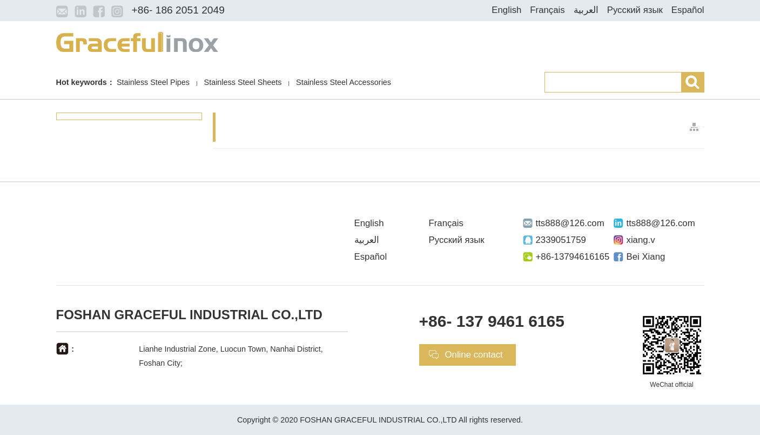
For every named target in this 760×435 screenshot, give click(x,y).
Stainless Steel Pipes (153, 82)
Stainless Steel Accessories (343, 82)
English (506, 10)
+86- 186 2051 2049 (178, 10)
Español (687, 10)
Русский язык (635, 10)
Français (547, 10)
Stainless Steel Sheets (243, 82)
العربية (586, 10)
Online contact (474, 355)
